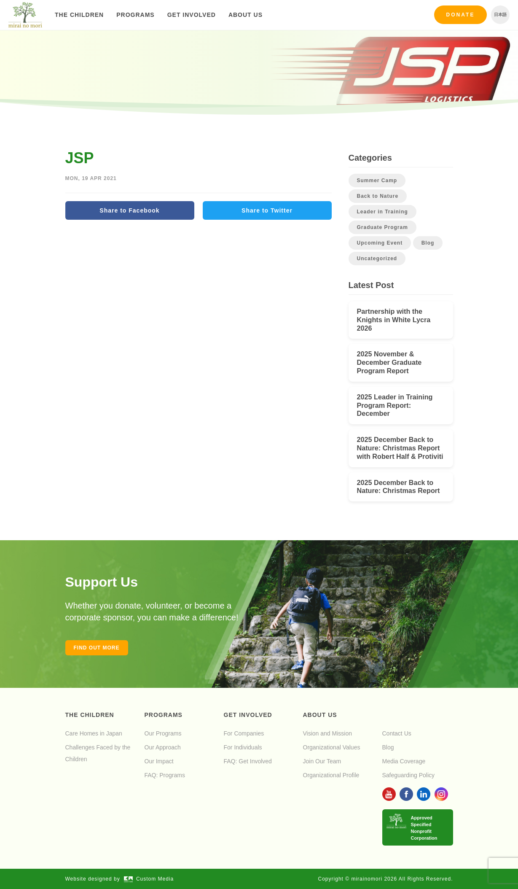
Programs (135, 14)
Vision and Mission (327, 733)
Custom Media (149, 879)
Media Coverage (404, 761)
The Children (79, 14)
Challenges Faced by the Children (98, 753)
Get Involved (191, 14)
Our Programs (163, 733)
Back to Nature (378, 196)
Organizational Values (331, 747)
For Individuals (243, 747)
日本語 (500, 14)
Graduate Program (382, 227)
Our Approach (163, 747)
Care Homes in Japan (93, 733)
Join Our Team (322, 761)
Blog (428, 243)
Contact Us (396, 733)
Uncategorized (377, 258)
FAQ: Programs (165, 775)
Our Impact (159, 761)
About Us (245, 14)
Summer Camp (377, 180)
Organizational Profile (331, 775)
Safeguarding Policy (408, 775)
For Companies (244, 733)
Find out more (97, 648)
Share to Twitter (267, 210)
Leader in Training (382, 212)
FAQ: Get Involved (248, 761)
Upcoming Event (380, 243)
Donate (460, 15)
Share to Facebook (129, 210)
